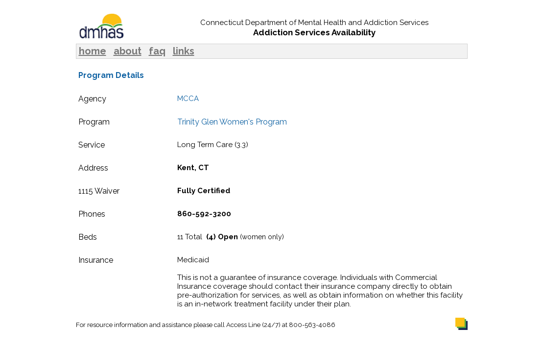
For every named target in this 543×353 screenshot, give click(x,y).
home (92, 51)
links (183, 51)
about (128, 51)
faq (157, 51)
